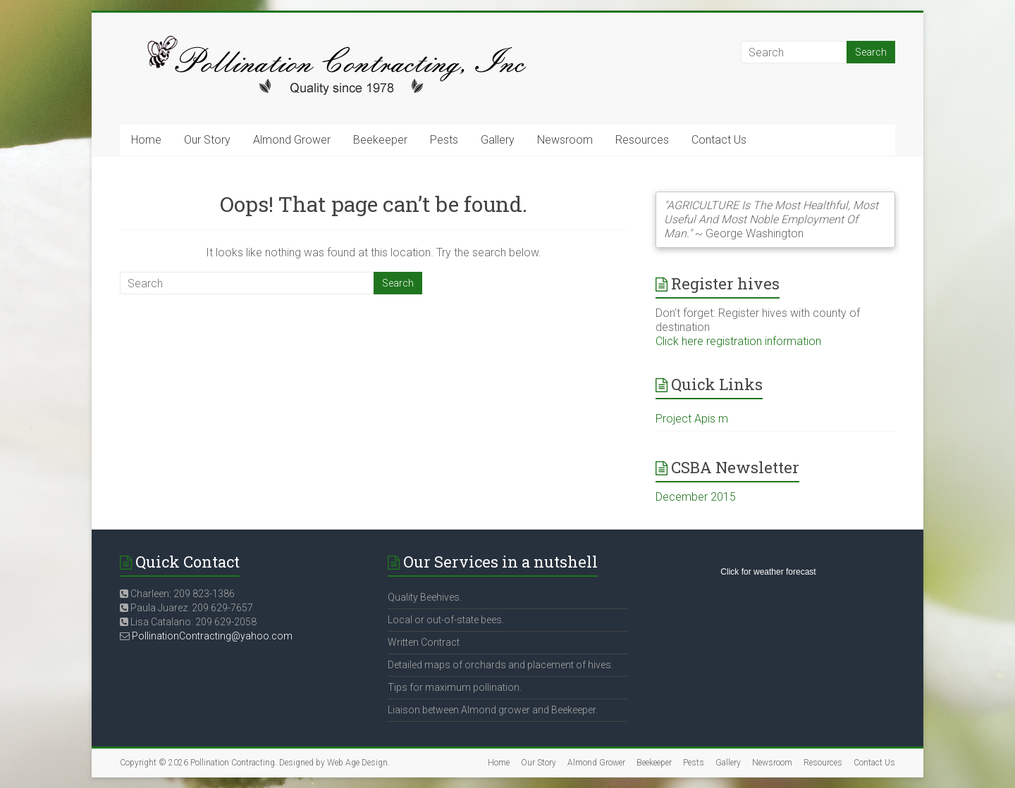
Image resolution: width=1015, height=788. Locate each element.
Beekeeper (380, 139)
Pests (444, 139)
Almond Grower (292, 139)
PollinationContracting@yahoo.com (212, 636)
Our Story (207, 139)
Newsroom (565, 139)
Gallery (498, 139)
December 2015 (696, 497)
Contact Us (718, 139)
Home (146, 139)
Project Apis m (692, 418)
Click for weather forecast (768, 572)
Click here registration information (738, 341)
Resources (642, 139)
